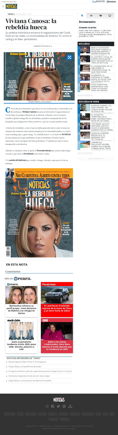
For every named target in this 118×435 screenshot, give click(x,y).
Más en (18, 279)
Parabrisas (75, 414)
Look (98, 414)
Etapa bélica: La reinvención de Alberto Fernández (30, 380)
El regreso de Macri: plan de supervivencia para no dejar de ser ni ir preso (40, 371)
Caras (20, 414)
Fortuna (42, 414)
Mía (111, 414)
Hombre (52, 414)
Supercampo (88, 414)
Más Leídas (84, 44)
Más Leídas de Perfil (89, 101)
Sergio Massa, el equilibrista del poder (25, 366)
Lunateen (53, 419)
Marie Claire (31, 414)
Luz (105, 414)
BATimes (64, 419)
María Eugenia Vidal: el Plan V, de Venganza (27, 362)
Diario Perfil (9, 414)
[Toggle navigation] (4, 6)
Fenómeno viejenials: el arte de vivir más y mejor (29, 376)
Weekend (63, 414)
